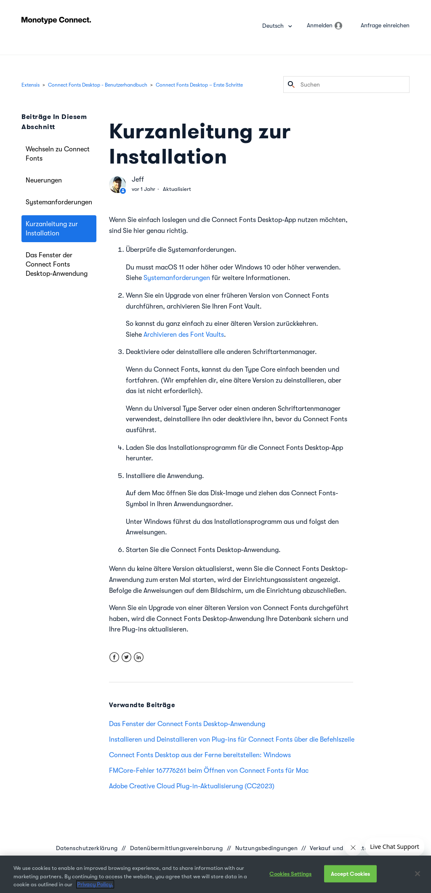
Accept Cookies (350, 873)
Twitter (126, 657)
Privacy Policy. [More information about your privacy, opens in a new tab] (95, 884)
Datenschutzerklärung (87, 848)
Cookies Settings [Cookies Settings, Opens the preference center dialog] (290, 873)
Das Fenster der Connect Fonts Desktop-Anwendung (57, 264)
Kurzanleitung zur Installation (52, 228)
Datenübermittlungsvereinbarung (176, 848)
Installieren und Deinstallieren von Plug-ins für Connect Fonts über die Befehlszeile (231, 739)
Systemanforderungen (59, 202)
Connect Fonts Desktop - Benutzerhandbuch (97, 85)
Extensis (30, 85)
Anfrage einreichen (385, 25)
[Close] (417, 873)
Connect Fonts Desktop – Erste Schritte (199, 85)
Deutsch (273, 25)
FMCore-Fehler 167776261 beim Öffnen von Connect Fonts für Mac (209, 770)
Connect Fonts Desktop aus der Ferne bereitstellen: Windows (200, 755)
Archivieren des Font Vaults (184, 334)
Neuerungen (44, 180)
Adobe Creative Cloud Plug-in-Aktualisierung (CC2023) (191, 786)
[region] (215, 874)
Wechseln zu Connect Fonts (58, 153)
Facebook (114, 657)
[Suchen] (346, 84)
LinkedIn (138, 657)
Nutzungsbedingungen (266, 848)
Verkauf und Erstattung (342, 848)
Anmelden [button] (320, 25)
